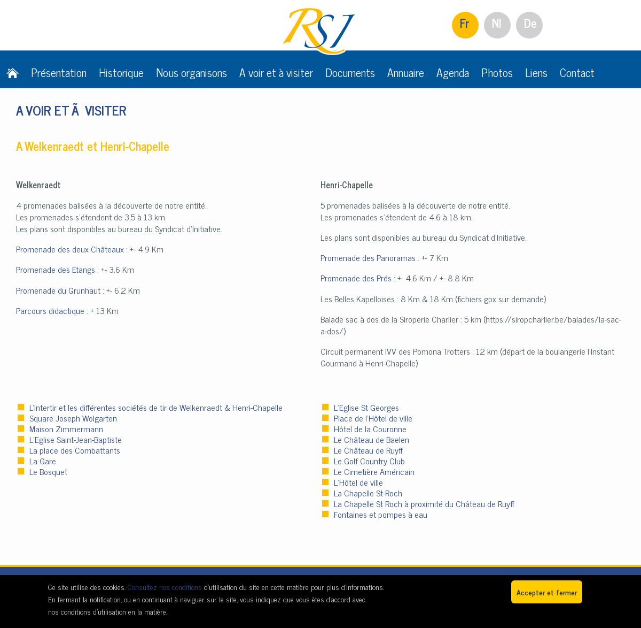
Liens (536, 72)
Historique (121, 72)
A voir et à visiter (276, 72)
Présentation (59, 72)
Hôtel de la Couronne (370, 428)
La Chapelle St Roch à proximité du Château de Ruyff (424, 503)
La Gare (42, 461)
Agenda (452, 72)
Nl (497, 23)
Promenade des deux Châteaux (70, 249)
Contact (577, 72)
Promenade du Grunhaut (58, 290)
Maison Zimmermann (66, 428)
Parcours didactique (50, 310)
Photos (497, 72)
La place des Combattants (74, 450)
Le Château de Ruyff (368, 450)
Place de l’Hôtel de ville (373, 418)
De (530, 23)
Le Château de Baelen (371, 439)
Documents (350, 72)
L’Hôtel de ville (358, 482)
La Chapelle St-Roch (368, 493)
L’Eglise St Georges (366, 407)
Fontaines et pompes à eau (380, 514)
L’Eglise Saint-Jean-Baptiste (75, 439)
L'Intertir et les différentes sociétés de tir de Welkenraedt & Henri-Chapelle (156, 407)
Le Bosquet (48, 471)
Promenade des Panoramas (368, 257)
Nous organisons (191, 72)
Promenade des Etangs (55, 269)
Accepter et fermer (547, 592)
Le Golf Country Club (369, 461)
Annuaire (405, 72)
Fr (465, 23)
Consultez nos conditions (165, 586)
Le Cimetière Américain (374, 471)
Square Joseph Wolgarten (73, 418)
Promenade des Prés (356, 278)
